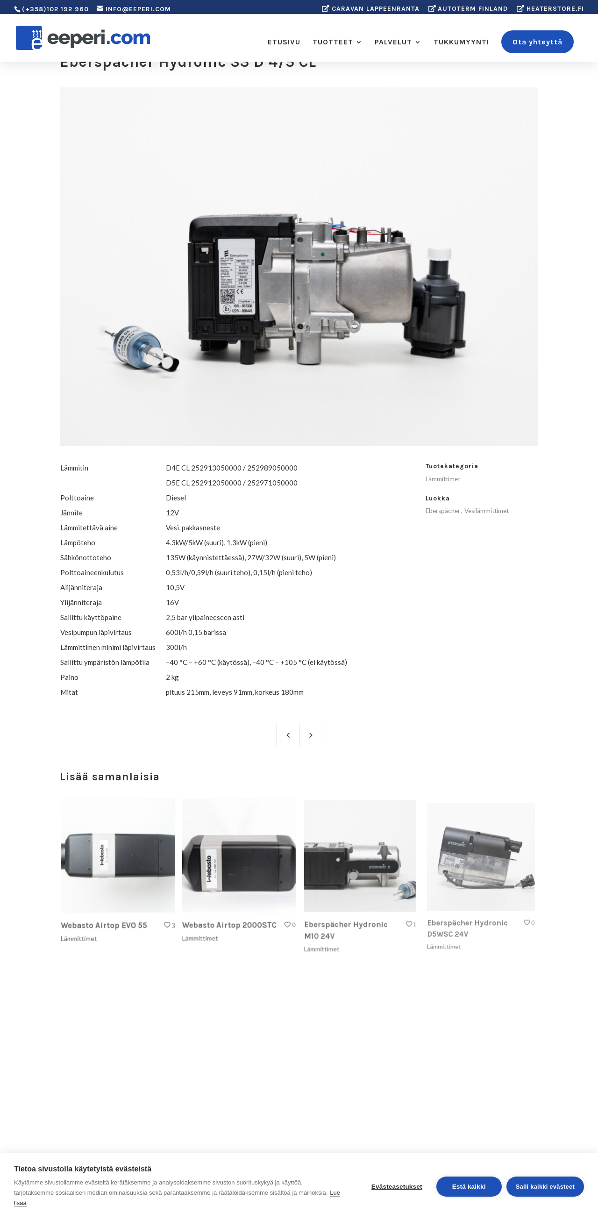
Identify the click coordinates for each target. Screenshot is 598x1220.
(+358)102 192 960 (55, 9)
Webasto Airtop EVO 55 (105, 919)
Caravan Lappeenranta (371, 9)
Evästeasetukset (396, 1186)
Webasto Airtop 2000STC (230, 917)
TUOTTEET (333, 42)
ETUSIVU (284, 42)
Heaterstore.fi (550, 9)
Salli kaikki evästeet (545, 1186)
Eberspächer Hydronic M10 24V (348, 921)
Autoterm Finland (468, 9)
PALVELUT (393, 42)
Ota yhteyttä (537, 41)
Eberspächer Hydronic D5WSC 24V (471, 917)
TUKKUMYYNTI (461, 42)
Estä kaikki (469, 1186)
